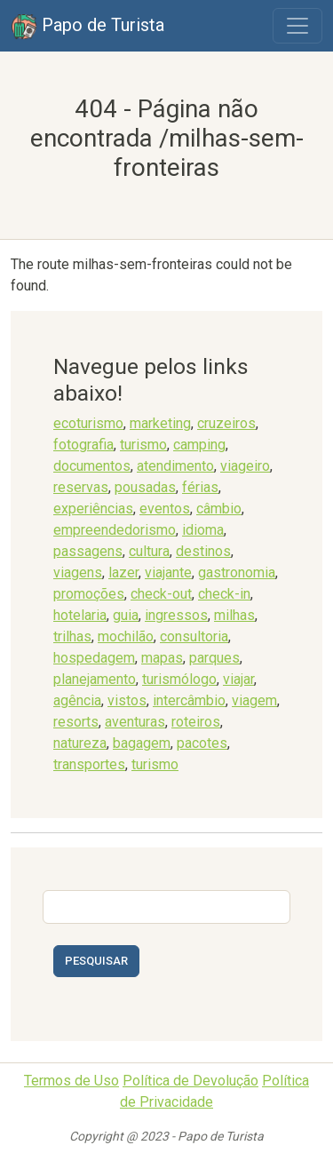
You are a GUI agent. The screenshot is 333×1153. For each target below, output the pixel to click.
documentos (92, 465)
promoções (88, 593)
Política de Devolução (190, 1080)
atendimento (175, 465)
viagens (77, 572)
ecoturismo (88, 423)
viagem (254, 700)
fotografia (83, 444)
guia (126, 615)
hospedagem (94, 657)
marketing (160, 423)
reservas (80, 487)
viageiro (245, 465)
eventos (164, 508)
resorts (76, 721)
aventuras (135, 721)
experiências (93, 508)
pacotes (202, 743)
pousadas (145, 487)
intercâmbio (189, 700)
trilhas (72, 636)
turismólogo (179, 679)
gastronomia (236, 572)
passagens (88, 551)
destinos (203, 551)
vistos (127, 700)
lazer (123, 572)
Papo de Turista (87, 26)
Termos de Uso (71, 1080)
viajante (168, 572)
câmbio (219, 508)
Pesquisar (96, 960)
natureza (80, 743)
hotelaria (80, 615)
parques (214, 657)
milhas (234, 615)
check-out (161, 593)
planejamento (94, 679)
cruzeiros (226, 423)
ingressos (176, 615)
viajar (238, 679)
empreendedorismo (114, 529)
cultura (149, 551)
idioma (203, 529)
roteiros (195, 721)
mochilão (126, 636)
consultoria (194, 636)
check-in (224, 593)
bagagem (141, 743)
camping (199, 444)
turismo (143, 444)
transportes (89, 764)
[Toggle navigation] (297, 26)
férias (200, 487)
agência (77, 700)
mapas (162, 657)
